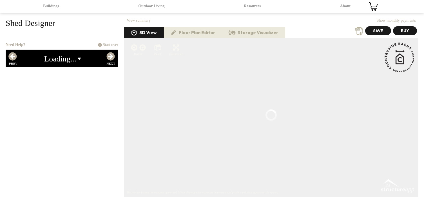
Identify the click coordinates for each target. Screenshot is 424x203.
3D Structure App (397, 83)
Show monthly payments (396, 20)
